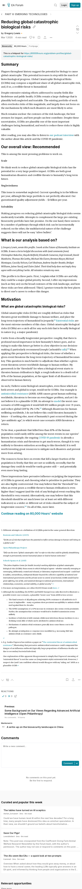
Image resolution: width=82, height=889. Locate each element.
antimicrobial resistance (14, 393)
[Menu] (3, 5)
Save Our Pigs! (12, 833)
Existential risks (65, 320)
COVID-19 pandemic (49, 437)
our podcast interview (61, 135)
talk (64, 349)
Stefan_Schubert (11, 813)
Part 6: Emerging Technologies (26, 14)
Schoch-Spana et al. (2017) (14, 561)
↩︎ (53, 584)
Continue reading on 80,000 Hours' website (32, 513)
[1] (55, 320)
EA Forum (15, 5)
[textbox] (40, 752)
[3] (40, 408)
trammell (7, 859)
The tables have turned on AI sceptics (25, 810)
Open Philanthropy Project (15, 548)
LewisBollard (9, 836)
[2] (68, 349)
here (55, 588)
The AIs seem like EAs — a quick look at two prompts (32, 855)
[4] (26, 506)
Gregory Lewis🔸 (13, 33)
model (57, 401)
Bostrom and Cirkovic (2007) (15, 535)
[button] (4, 696)
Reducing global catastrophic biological (29, 24)
